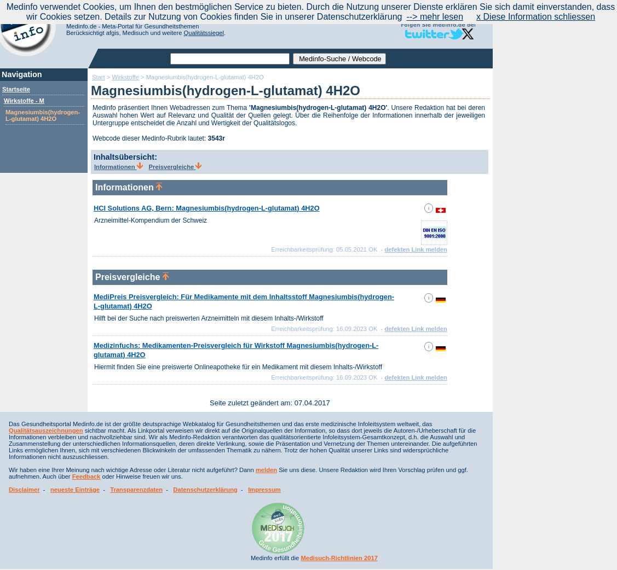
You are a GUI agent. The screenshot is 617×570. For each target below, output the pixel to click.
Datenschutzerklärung (205, 489)
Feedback (86, 476)
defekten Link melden (415, 249)
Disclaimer (24, 489)
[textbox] (230, 59)
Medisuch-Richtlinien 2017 (339, 558)
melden (266, 470)
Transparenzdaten (136, 489)
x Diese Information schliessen (535, 16)
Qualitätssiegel (204, 33)
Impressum (264, 489)
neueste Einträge (75, 489)
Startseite (16, 89)
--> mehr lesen (434, 16)
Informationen (118, 167)
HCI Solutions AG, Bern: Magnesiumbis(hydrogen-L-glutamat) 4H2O (207, 208)
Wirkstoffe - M (24, 100)
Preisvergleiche (175, 167)
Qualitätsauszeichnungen (46, 430)
